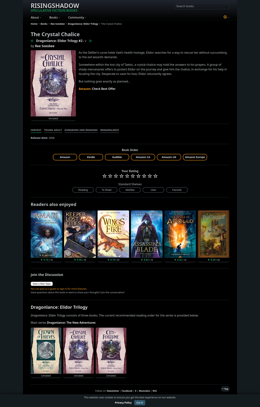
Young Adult (53, 130)
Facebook (127, 390)
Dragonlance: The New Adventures (71, 323)
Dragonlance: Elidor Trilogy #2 (59, 41)
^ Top (225, 388)
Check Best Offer (104, 89)
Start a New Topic (42, 283)
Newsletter (113, 390)
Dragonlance (109, 130)
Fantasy (36, 130)
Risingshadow (55, 7)
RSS (155, 390)
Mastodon (144, 390)
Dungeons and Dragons (81, 130)
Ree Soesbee (45, 46)
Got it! (139, 402)
